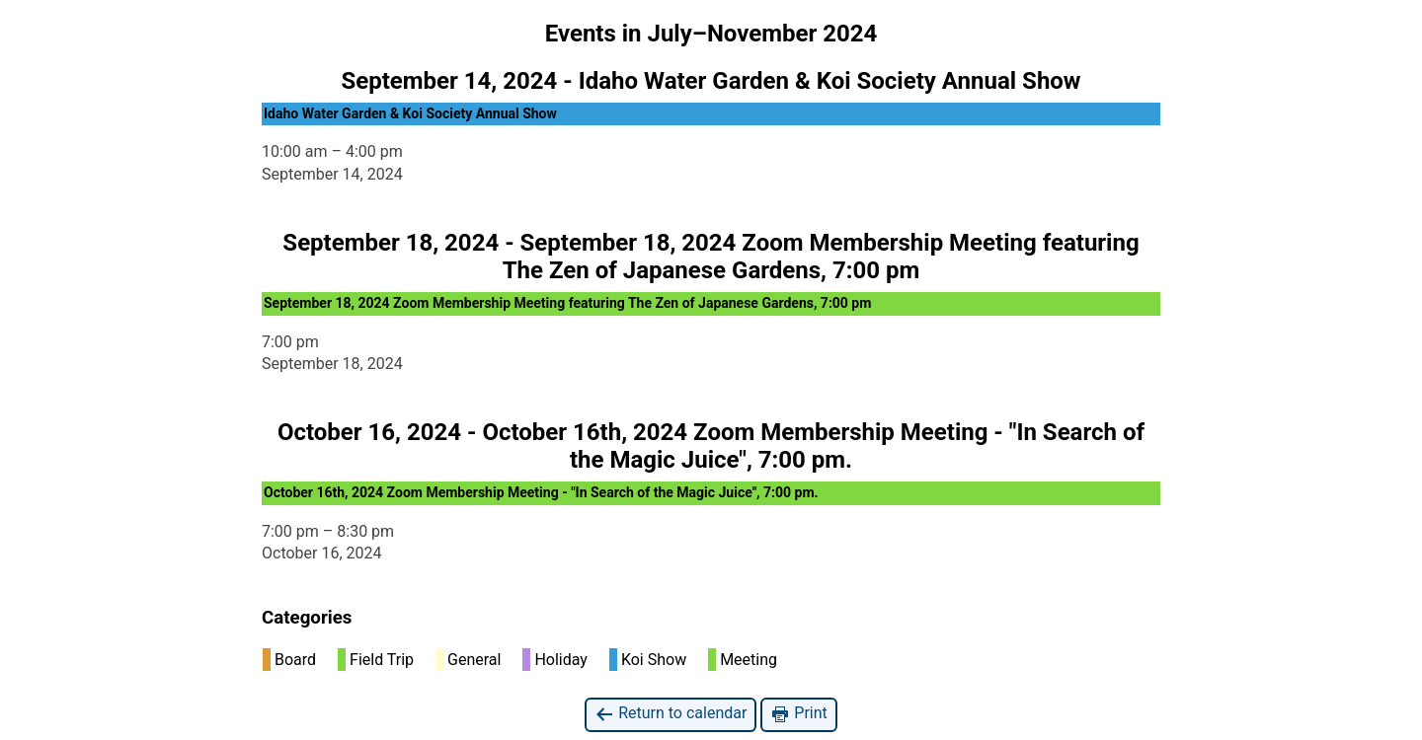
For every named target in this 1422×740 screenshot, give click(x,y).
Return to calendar (670, 713)
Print (798, 713)
